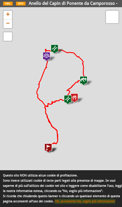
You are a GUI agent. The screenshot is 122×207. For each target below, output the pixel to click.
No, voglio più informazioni (96, 201)
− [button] (8, 24)
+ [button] (8, 15)
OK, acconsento (65, 201)
